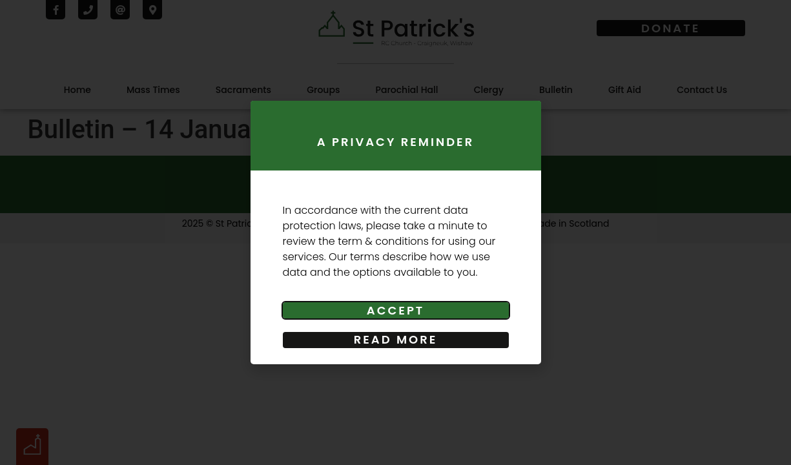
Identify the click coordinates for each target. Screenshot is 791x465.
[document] (395, 232)
